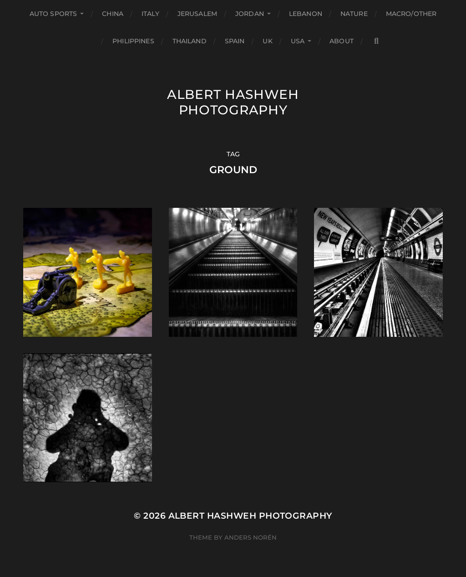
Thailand (189, 41)
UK (267, 41)
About (341, 41)
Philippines (133, 41)
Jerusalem (197, 14)
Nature (354, 14)
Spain (235, 41)
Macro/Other (411, 14)
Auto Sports (53, 14)
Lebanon (305, 14)
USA (297, 41)
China (112, 14)
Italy (150, 14)
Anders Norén (250, 537)
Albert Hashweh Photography (233, 102)
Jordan (249, 14)
